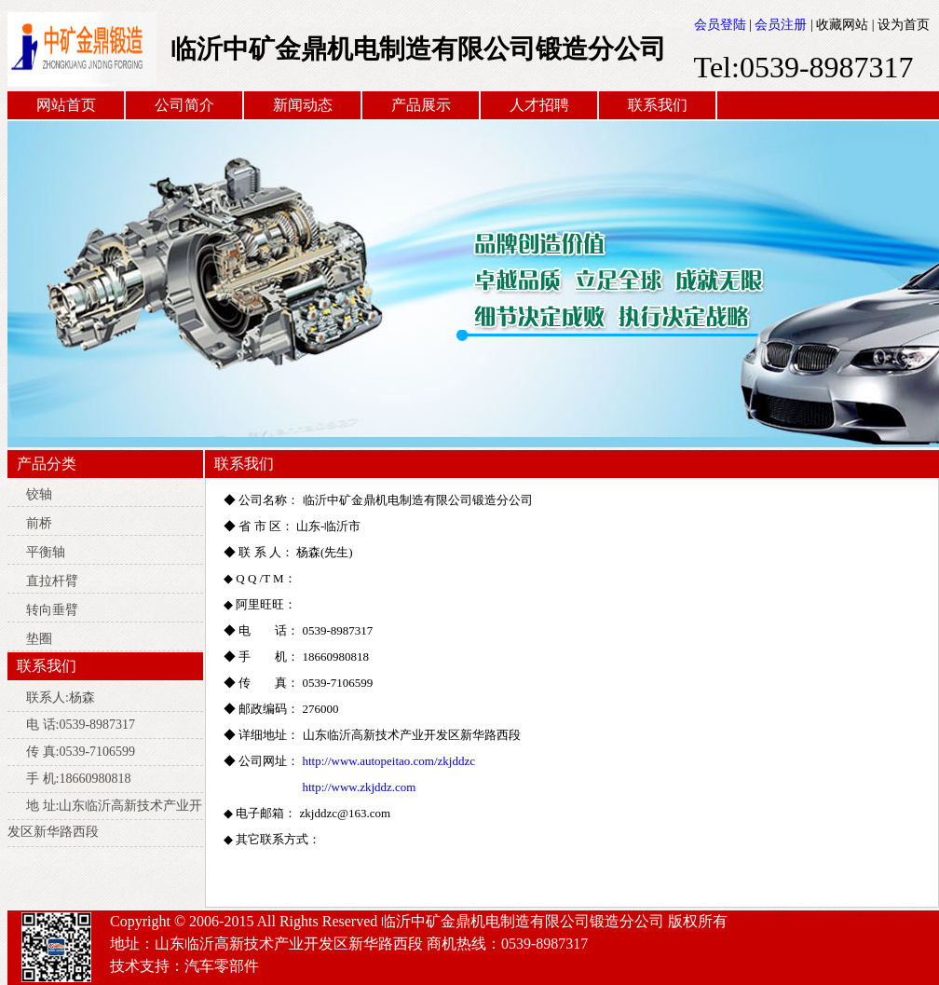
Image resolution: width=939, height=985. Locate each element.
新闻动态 (303, 105)
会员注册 (781, 25)
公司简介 (184, 105)
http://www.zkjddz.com (359, 787)
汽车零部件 (221, 966)
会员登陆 (720, 25)
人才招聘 (539, 105)
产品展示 (421, 105)
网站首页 (66, 105)
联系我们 (657, 105)
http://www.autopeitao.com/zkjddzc (389, 761)
